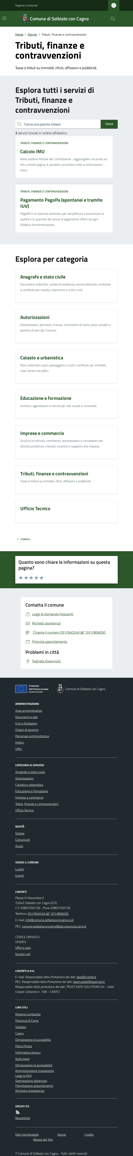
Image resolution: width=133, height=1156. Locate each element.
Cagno (19, 1033)
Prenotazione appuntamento (34, 1085)
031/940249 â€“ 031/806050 (48, 913)
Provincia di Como (27, 1020)
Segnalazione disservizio (31, 1080)
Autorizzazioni (24, 778)
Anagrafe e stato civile (30, 772)
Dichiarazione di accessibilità (33, 1065)
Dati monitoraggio (27, 1134)
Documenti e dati (26, 717)
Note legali (22, 1058)
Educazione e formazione (31, 791)
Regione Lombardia (26, 5)
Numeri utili (22, 954)
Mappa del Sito (43, 1139)
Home (19, 34)
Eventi (19, 875)
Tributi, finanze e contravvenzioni (44, 143)
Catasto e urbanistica (29, 784)
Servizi (32, 34)
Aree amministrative (28, 710)
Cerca (109, 123)
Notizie (19, 833)
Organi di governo (27, 729)
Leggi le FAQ (23, 1075)
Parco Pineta (23, 1046)
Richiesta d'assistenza (29, 1090)
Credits (89, 1134)
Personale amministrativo (32, 736)
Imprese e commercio (29, 797)
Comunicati (22, 839)
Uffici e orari (23, 947)
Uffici (18, 748)
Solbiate (20, 1027)
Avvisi (19, 846)
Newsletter (22, 1118)
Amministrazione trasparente (34, 1070)
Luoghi (19, 869)
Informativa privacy (28, 1052)
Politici (19, 742)
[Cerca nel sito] (111, 19)
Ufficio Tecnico (24, 810)
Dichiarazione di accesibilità (33, 1039)
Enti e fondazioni (26, 723)
